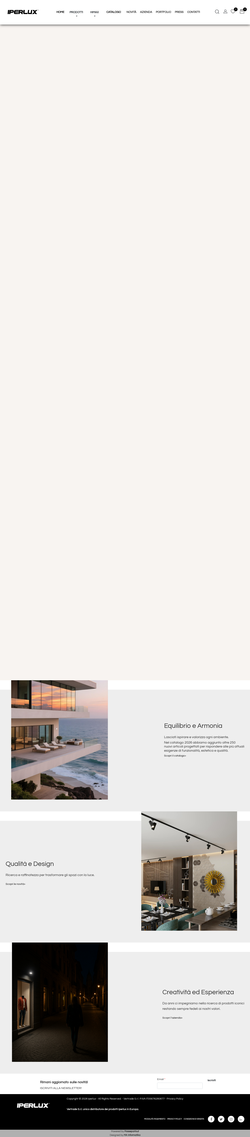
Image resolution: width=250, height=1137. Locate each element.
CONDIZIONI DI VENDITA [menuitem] (194, 1119)
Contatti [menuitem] (193, 12)
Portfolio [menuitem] (163, 12)
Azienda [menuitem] (146, 12)
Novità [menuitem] (131, 12)
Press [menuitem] (179, 12)
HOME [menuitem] (60, 12)
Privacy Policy (175, 1098)
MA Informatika (132, 1135)
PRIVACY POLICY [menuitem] (174, 1119)
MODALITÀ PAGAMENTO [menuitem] (154, 1119)
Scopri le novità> (15, 884)
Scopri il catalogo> (175, 755)
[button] (211, 1080)
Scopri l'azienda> (172, 1018)
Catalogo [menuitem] (113, 12)
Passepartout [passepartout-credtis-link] (131, 1131)
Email (161, 1079)
